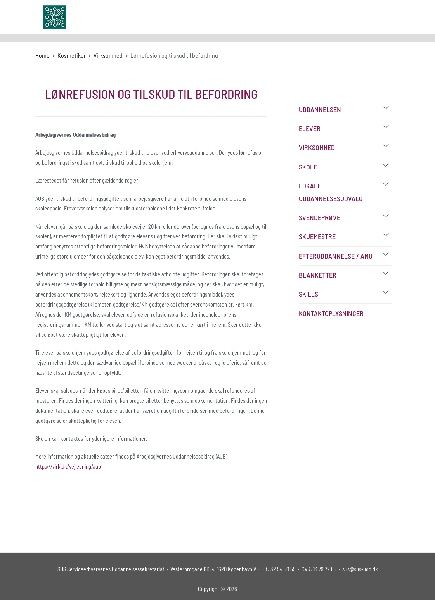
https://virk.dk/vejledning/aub (68, 466)
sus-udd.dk (99, 17)
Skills (308, 294)
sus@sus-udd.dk (360, 569)
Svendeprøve (319, 217)
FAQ (311, 17)
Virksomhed (317, 147)
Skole (308, 166)
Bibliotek (285, 17)
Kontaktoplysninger (331, 313)
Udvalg (257, 17)
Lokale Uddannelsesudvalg (331, 191)
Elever (310, 128)
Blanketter (317, 275)
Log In (369, 17)
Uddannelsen (320, 109)
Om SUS (230, 17)
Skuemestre (317, 236)
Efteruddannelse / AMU (336, 256)
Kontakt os (338, 17)
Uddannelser (190, 17)
